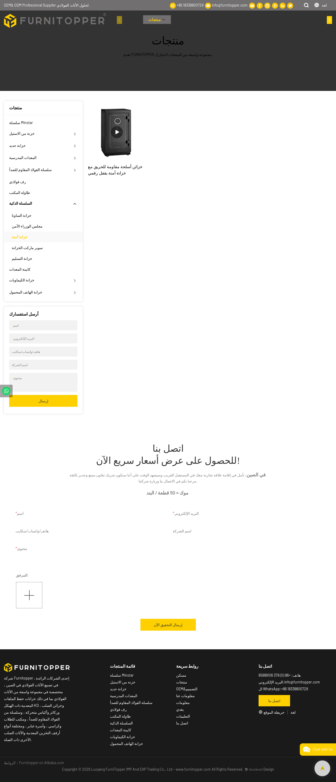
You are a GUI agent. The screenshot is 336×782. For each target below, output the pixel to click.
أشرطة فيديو (273, 19)
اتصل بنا (182, 723)
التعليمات (302, 19)
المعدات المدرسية (22, 157)
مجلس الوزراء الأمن (27, 226)
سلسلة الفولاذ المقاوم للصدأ (30, 169)
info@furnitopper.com (230, 5)
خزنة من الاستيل (22, 133)
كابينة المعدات (19, 269)
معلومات (240, 19)
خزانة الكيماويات (21, 280)
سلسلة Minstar (21, 122)
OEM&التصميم (186, 689)
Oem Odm (184, 19)
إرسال (43, 401)
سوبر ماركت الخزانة (27, 247)
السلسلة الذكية (20, 203)
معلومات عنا (213, 19)
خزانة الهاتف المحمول (25, 292)
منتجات (154, 19)
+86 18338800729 (190, 5)
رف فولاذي (17, 181)
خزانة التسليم (22, 258)
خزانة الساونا (22, 215)
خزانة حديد (17, 145)
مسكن (132, 19)
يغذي (180, 709)
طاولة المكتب (19, 192)
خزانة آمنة (20, 237)
